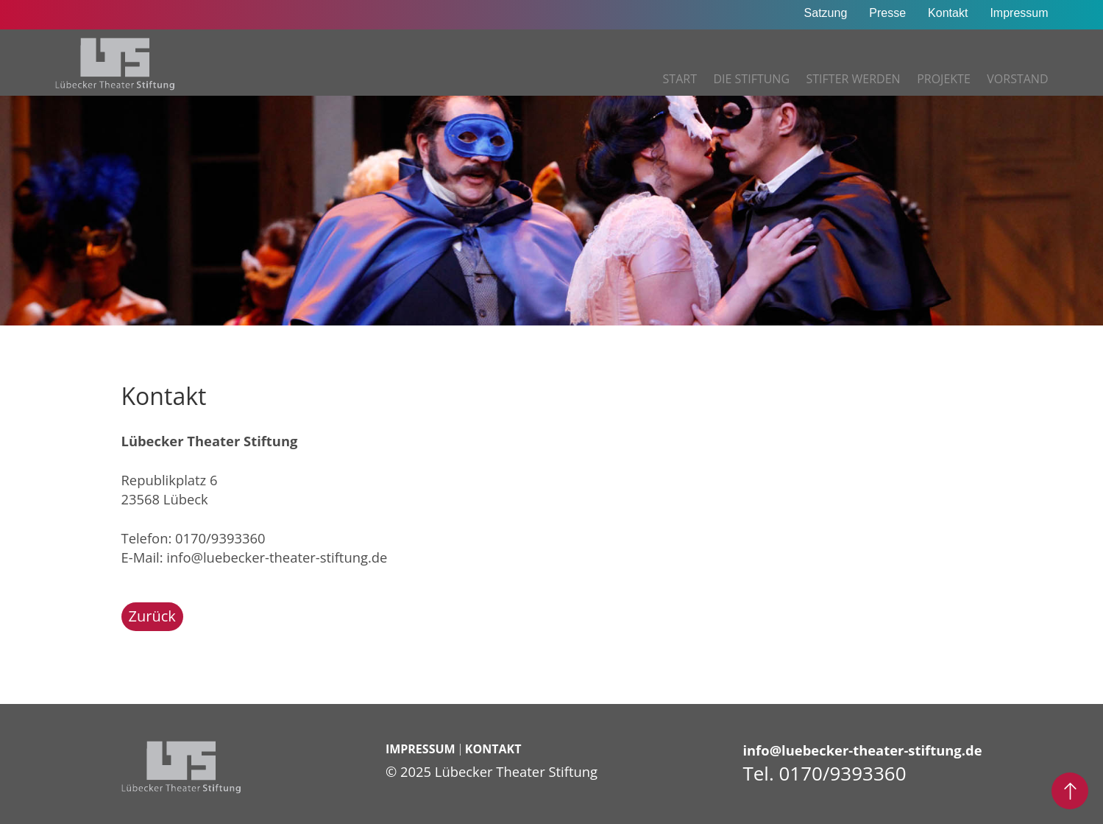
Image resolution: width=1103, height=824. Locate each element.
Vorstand (1017, 79)
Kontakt (948, 13)
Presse (887, 13)
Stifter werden (853, 79)
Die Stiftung (751, 79)
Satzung (826, 13)
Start (680, 79)
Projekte (944, 79)
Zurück (152, 616)
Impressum (1019, 13)
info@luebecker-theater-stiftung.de (276, 557)
